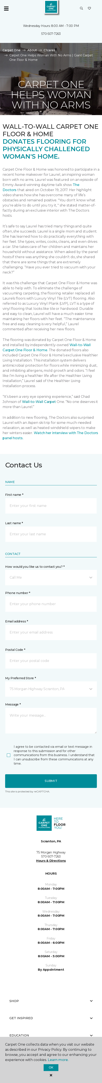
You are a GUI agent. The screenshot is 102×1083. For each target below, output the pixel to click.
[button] (81, 8)
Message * (13, 704)
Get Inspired (51, 1018)
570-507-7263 (51, 34)
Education (51, 1035)
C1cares (49, 50)
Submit (51, 781)
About (32, 50)
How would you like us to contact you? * (35, 566)
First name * (14, 494)
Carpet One (12, 50)
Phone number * (17, 592)
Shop (51, 1001)
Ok (51, 1067)
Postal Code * (15, 649)
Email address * (16, 621)
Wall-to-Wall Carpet (39, 402)
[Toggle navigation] (6, 8)
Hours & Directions (51, 861)
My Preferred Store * (20, 678)
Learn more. (58, 1060)
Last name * (14, 523)
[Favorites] (89, 8)
